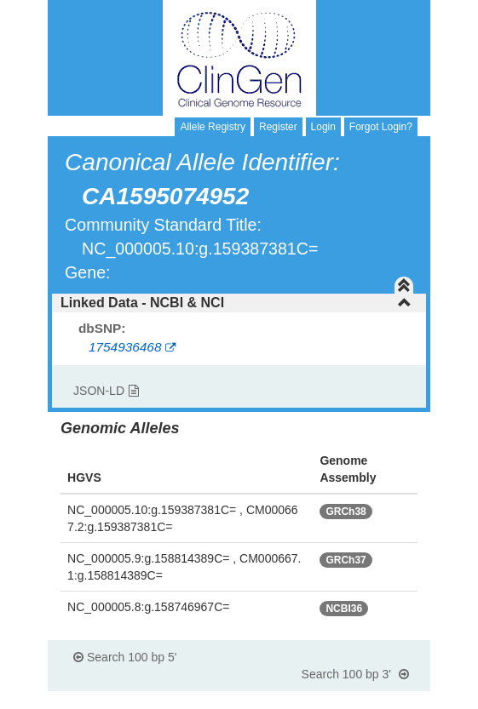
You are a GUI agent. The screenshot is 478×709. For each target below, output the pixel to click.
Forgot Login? (380, 127)
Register (278, 127)
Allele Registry (212, 127)
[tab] (239, 303)
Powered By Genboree (347, 700)
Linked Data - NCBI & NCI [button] (236, 302)
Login (323, 127)
